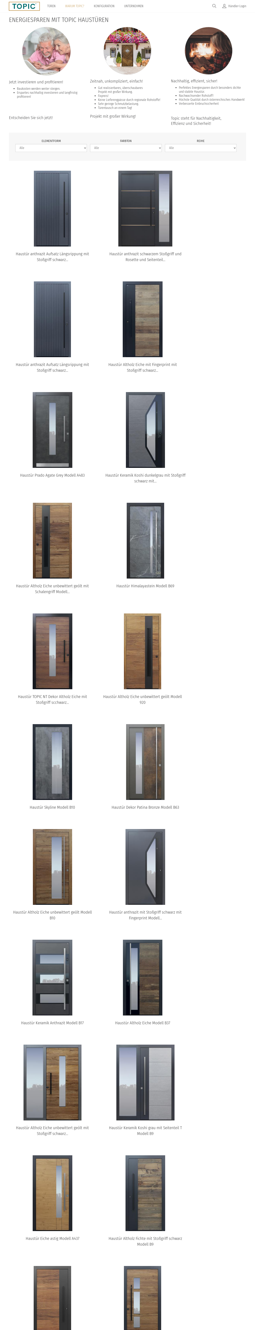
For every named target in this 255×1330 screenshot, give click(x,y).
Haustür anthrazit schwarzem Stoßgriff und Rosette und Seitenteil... (127, 256)
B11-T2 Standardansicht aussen (21, 1243)
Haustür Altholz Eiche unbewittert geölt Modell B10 (46, 700)
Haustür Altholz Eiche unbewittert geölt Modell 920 (46, 589)
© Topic (61, 1297)
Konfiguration (104, 6)
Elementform (51, 141)
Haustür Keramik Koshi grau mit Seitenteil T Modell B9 (208, 810)
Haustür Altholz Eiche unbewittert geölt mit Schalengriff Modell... (46, 478)
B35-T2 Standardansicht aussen (134, 1243)
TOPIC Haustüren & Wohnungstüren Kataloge (127, 1081)
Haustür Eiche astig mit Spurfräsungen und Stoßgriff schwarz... (127, 1032)
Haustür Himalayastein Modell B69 (127, 475)
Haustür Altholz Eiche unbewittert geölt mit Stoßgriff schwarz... (127, 810)
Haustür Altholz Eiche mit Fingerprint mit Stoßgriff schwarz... (46, 367)
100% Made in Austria (160, 1297)
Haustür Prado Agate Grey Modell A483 (127, 364)
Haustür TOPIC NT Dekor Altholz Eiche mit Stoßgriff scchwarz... (208, 478)
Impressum (131, 1297)
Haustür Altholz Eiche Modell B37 (46, 807)
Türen (52, 6)
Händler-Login (237, 6)
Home (77, 1297)
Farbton (126, 141)
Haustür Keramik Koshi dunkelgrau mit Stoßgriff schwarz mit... (208, 367)
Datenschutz (96, 1297)
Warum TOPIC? (75, 6)
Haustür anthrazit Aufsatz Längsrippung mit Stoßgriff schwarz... (46, 256)
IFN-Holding (190, 1297)
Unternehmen (134, 6)
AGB (114, 1297)
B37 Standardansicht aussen (190, 1243)
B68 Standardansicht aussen (77, 1243)
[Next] (237, 1210)
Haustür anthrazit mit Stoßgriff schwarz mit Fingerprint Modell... (127, 700)
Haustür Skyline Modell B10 (127, 586)
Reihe (201, 141)
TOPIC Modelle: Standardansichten (127, 1173)
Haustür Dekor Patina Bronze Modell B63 (208, 586)
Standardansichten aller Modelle (127, 1260)
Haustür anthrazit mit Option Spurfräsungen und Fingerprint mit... (208, 1032)
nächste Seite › (135, 1055)
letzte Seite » (158, 1055)
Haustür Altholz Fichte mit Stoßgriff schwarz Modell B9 (127, 921)
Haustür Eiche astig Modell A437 (46, 918)
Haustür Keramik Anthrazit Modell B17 (208, 697)
